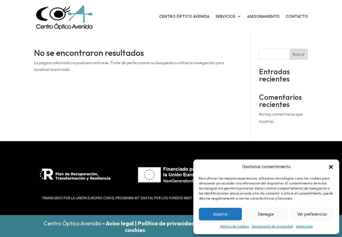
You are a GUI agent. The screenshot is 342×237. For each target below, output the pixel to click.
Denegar (266, 214)
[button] (331, 167)
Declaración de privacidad (272, 226)
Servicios (225, 16)
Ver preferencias (312, 214)
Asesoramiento (263, 16)
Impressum (304, 226)
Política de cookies (234, 226)
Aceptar (220, 214)
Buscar (299, 54)
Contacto (297, 16)
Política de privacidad (166, 223)
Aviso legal (120, 223)
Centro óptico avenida (184, 16)
